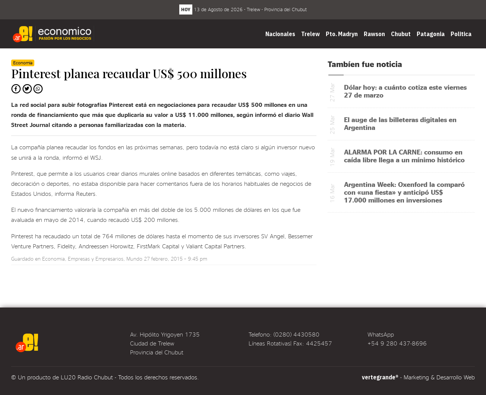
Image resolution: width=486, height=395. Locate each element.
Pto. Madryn (342, 34)
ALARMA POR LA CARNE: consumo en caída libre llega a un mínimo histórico (404, 155)
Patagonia (431, 34)
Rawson (374, 34)
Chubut (401, 34)
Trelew (310, 34)
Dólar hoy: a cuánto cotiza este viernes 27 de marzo (405, 91)
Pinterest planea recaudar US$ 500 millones (129, 73)
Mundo (134, 258)
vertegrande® (380, 377)
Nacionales (280, 34)
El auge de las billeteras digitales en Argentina (400, 123)
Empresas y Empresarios (95, 258)
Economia (53, 258)
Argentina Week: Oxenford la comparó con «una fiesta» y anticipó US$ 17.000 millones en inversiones (404, 192)
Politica (461, 34)
